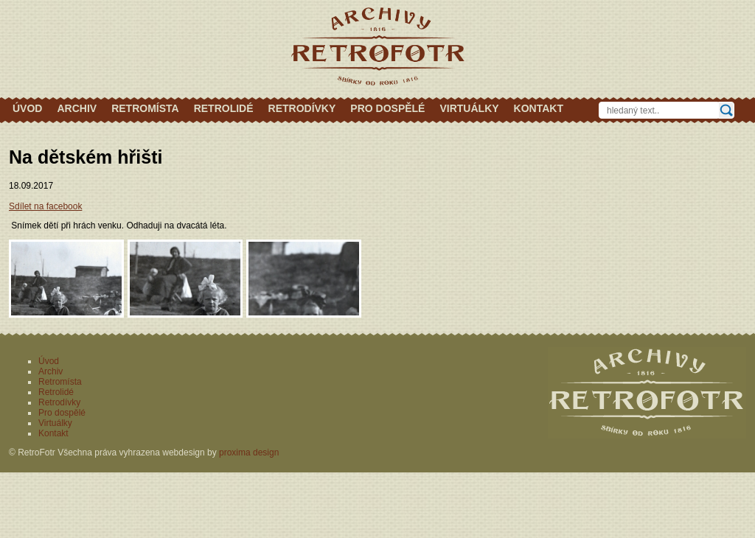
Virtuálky (468, 108)
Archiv (77, 108)
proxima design (249, 452)
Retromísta (145, 108)
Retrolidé (224, 108)
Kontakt (538, 108)
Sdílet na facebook (45, 206)
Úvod (27, 108)
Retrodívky (302, 108)
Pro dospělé (387, 108)
